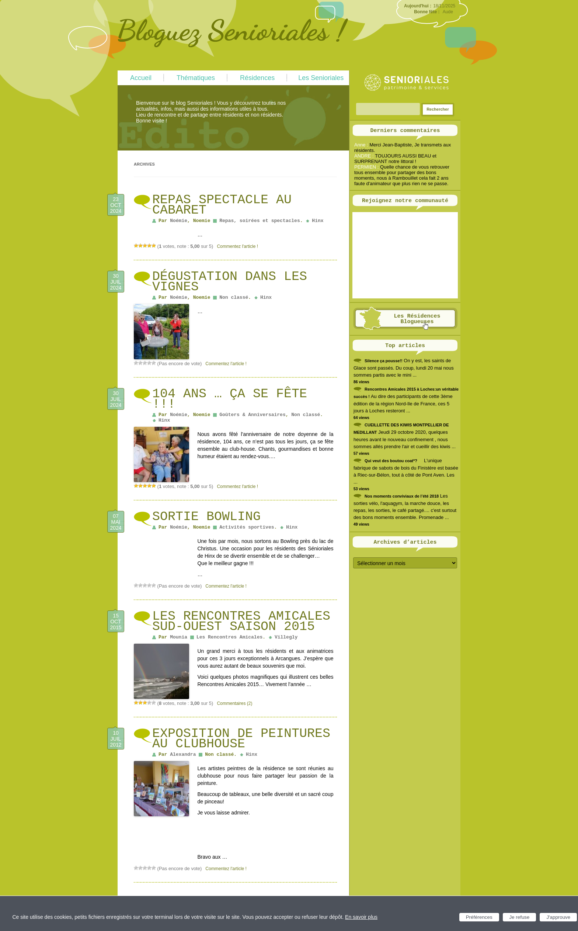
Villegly (286, 637)
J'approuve (558, 917)
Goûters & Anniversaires (252, 415)
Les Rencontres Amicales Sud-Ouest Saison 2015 (241, 621)
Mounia (178, 637)
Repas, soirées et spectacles (259, 221)
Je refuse (519, 917)
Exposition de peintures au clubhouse (241, 738)
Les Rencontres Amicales (229, 637)
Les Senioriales (321, 78)
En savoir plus (361, 917)
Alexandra (183, 754)
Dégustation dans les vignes (229, 281)
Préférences (479, 917)
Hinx (317, 221)
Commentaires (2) (234, 703)
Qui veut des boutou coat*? (391, 460)
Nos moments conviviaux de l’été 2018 (402, 496)
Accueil (141, 78)
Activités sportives (246, 527)
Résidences (257, 78)
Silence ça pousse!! (384, 361)
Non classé (233, 297)
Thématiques (196, 78)
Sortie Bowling (206, 516)
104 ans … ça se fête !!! (229, 399)
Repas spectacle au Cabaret (222, 205)
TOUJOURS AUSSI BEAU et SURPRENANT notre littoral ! (395, 158)
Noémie (178, 221)
